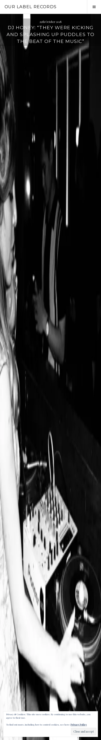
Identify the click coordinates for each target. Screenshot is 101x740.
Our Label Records (30, 6)
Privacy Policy (79, 724)
